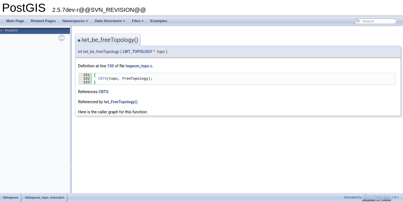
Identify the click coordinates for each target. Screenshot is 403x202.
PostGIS (11, 31)
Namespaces (75, 21)
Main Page (15, 21)
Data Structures (110, 21)
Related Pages (43, 21)
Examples (158, 21)
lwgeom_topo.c (139, 66)
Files (138, 21)
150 (110, 66)
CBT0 (102, 78)
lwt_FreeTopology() (120, 102)
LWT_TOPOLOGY (137, 51)
